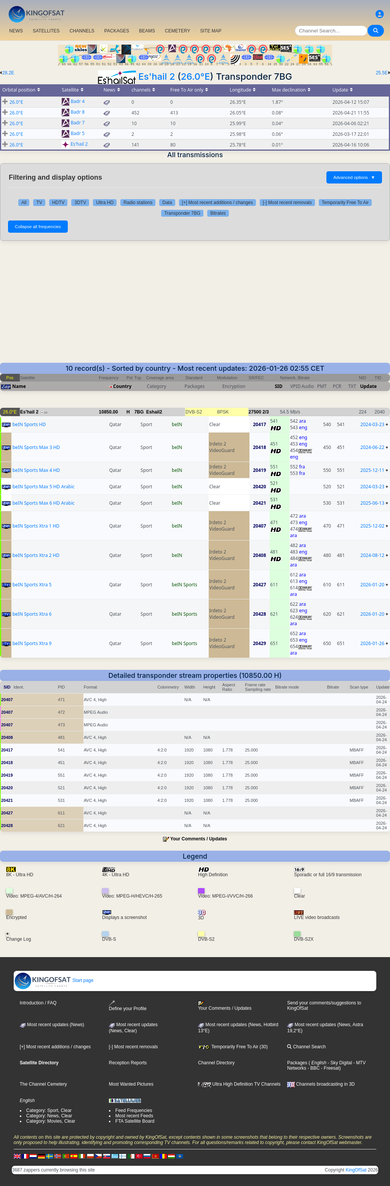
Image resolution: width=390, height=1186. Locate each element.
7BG (139, 412)
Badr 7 (77, 123)
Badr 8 (77, 112)
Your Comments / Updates (198, 839)
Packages (297, 1062)
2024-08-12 (372, 555)
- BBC (313, 1068)
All (23, 202)
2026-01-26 (372, 643)
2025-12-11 (372, 470)
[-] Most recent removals (287, 202)
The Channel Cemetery (43, 1084)
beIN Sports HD (29, 424)
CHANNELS (81, 31)
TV (39, 202)
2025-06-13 (372, 503)
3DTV (80, 202)
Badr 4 (77, 101)
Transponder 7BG (182, 213)
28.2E (8, 73)
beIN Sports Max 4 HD (36, 470)
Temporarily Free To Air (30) (233, 1046)
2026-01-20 (372, 584)
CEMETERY (177, 31)
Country (122, 386)
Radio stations (137, 202)
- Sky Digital (339, 1062)
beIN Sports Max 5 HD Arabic (44, 486)
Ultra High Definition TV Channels (239, 1084)
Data (167, 202)
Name (19, 386)
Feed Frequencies (133, 1110)
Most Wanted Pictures (131, 1084)
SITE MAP (210, 31)
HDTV (58, 202)
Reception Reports (128, 1062)
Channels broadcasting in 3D (321, 1084)
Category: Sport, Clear (49, 1110)
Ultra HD (104, 202)
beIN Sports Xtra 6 (32, 614)
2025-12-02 (372, 526)
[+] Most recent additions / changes (217, 202)
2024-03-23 (372, 424)
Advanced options (354, 177)
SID (278, 386)
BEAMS (147, 31)
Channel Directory (216, 1062)
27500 (255, 412)
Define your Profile (128, 1005)
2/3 (265, 412)
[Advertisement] (195, 305)
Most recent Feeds (134, 1115)
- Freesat (329, 1068)
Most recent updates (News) (52, 1024)
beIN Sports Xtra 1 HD (36, 526)
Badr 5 (77, 133)
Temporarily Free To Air (345, 202)
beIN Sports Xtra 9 (32, 643)
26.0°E (195, 76)
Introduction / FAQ (38, 1003)
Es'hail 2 (156, 76)
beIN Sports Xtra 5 (32, 584)
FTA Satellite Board (135, 1121)
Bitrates (218, 213)
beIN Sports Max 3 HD (36, 447)
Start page (54, 980)
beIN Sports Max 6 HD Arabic (44, 503)
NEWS (16, 31)
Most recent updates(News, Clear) (133, 1027)
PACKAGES (116, 31)
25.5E (382, 73)
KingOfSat (356, 1170)
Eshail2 (154, 412)
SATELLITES (46, 31)
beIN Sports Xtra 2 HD (36, 555)
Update (368, 386)
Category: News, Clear (49, 1115)
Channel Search (306, 1046)
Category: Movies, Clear (50, 1121)
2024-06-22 (372, 447)
